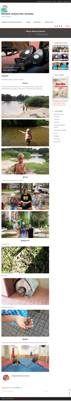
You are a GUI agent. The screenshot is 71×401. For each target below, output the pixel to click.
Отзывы (54, 1)
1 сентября (44, 391)
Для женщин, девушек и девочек (59, 126)
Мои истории (6, 65)
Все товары (56, 139)
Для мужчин (57, 119)
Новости (12, 65)
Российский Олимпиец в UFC (10, 391)
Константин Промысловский (19, 399)
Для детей (56, 122)
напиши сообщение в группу (59, 105)
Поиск (67, 26)
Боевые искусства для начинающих (44, 1)
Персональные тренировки (60, 130)
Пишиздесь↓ (2, 10)
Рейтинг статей (66, 1)
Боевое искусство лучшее (17, 14)
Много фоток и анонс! (12, 70)
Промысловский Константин (15, 67)
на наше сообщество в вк (58, 103)
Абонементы (59, 1)
